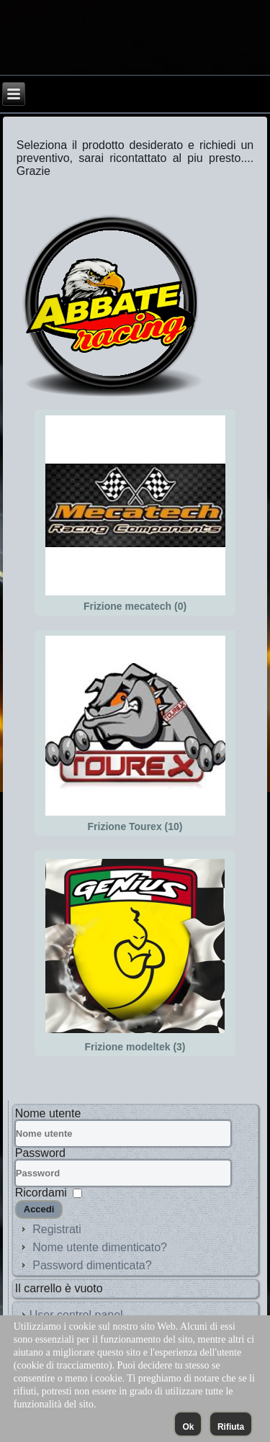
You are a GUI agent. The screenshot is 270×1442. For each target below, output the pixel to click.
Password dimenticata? (91, 1265)
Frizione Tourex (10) (135, 826)
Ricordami (41, 1192)
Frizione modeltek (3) (134, 1047)
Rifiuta (230, 1427)
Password (40, 1153)
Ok (188, 1427)
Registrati (56, 1229)
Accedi (39, 1209)
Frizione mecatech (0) (135, 606)
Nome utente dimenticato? (99, 1247)
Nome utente (48, 1113)
